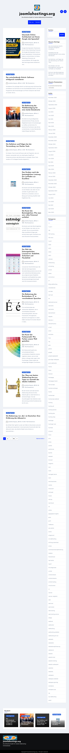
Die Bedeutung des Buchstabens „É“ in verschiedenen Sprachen (31, 296)
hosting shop (51, 417)
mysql (50, 495)
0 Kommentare (30, 44)
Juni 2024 (51, 158)
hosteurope (51, 395)
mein (49, 478)
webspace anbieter (53, 678)
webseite (50, 639)
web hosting (51, 610)
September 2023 (52, 190)
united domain (52, 574)
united (50, 571)
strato (50, 546)
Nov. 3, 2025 (22, 149)
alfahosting (51, 262)
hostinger (51, 420)
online (50, 510)
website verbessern (53, 664)
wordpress (51, 686)
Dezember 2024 (52, 137)
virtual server (51, 585)
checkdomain (51, 287)
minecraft (51, 488)
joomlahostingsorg (27, 42)
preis (49, 517)
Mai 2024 (50, 162)
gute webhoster (52, 363)
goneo (50, 348)
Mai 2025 (50, 119)
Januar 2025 (51, 133)
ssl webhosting (52, 539)
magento (50, 463)
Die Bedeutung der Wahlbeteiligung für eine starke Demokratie (31, 108)
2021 (49, 255)
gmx (49, 345)
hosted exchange (53, 388)
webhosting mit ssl (53, 635)
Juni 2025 (51, 115)
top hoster (51, 560)
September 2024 (52, 147)
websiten (50, 668)
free (49, 338)
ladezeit (50, 456)
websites (50, 671)
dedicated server (52, 302)
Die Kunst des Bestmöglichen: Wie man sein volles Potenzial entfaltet (56, 74)
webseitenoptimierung (54, 646)
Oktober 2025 (51, 101)
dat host (50, 295)
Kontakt (38, 22)
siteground (51, 535)
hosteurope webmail (53, 399)
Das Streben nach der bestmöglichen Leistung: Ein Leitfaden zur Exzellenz (55, 67)
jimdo (49, 442)
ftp (49, 341)
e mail (49, 327)
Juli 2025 (50, 112)
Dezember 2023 (52, 180)
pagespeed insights (53, 513)
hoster (50, 391)
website (50, 653)
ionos (49, 435)
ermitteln (50, 334)
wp (49, 693)
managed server (52, 474)
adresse (50, 259)
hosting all (51, 406)
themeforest (51, 556)
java (49, 438)
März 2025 (51, 126)
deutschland (51, 313)
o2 (49, 506)
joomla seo (51, 449)
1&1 (49, 230)
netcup (50, 499)
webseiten (51, 643)
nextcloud (51, 503)
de (49, 298)
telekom (50, 553)
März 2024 (51, 169)
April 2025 (51, 122)
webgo (50, 617)
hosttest (50, 427)
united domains (52, 578)
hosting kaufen (52, 409)
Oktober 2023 (51, 187)
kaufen (50, 452)
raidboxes (51, 524)
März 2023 (51, 212)
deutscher (51, 309)
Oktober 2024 (52, 144)
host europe (51, 384)
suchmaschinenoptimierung (55, 549)
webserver (51, 650)
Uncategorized (26, 31)
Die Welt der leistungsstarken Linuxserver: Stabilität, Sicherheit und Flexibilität (31, 254)
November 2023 (52, 183)
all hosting (51, 266)
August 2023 (51, 194)
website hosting (52, 660)
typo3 (49, 564)
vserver (50, 592)
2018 (49, 244)
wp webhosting (52, 696)
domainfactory (52, 323)
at (49, 280)
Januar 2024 (51, 176)
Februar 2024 (51, 173)
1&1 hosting (51, 234)
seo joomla (51, 528)
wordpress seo (52, 689)
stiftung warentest (53, 542)
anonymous (51, 277)
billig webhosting (52, 284)
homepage (51, 377)
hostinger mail (52, 424)
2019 (49, 248)
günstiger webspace (53, 359)
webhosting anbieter (53, 632)
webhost (50, 621)
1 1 (49, 223)
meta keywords (52, 481)
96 (14, 438)
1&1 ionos (50, 237)
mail (49, 467)
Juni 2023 (51, 201)
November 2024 (52, 140)
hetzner (50, 374)
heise (49, 370)
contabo (50, 291)
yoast (49, 700)
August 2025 (51, 108)
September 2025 (52, 104)
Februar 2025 (51, 129)
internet (50, 431)
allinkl (49, 273)
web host (50, 603)
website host (51, 657)
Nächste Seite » (40, 438)
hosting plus (51, 413)
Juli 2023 (50, 198)
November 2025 (52, 97)
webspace (51, 675)
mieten (50, 485)
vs (49, 589)
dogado (50, 316)
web (49, 600)
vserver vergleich (52, 596)
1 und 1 (50, 226)
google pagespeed (53, 356)
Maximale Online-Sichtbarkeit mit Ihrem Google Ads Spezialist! (31, 37)
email (49, 330)
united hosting (52, 582)
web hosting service (53, 614)
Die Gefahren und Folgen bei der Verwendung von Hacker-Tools (56, 61)
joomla (50, 445)
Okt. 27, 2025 (22, 421)
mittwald (50, 492)
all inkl (50, 270)
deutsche (50, 305)
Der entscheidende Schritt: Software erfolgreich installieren (55, 47)
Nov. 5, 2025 (22, 83)
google (50, 352)
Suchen (50, 30)
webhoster (51, 625)
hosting (50, 402)
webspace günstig (53, 682)
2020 (49, 252)
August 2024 (51, 151)
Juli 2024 (50, 155)
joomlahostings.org (37, 14)
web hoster (51, 607)
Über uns (31, 22)
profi (49, 521)
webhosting (51, 628)
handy (50, 366)
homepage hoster (53, 381)
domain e (50, 320)
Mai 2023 (50, 205)
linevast (50, 460)
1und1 (49, 241)
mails (49, 470)
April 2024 (51, 165)
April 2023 (51, 208)
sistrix (50, 531)
